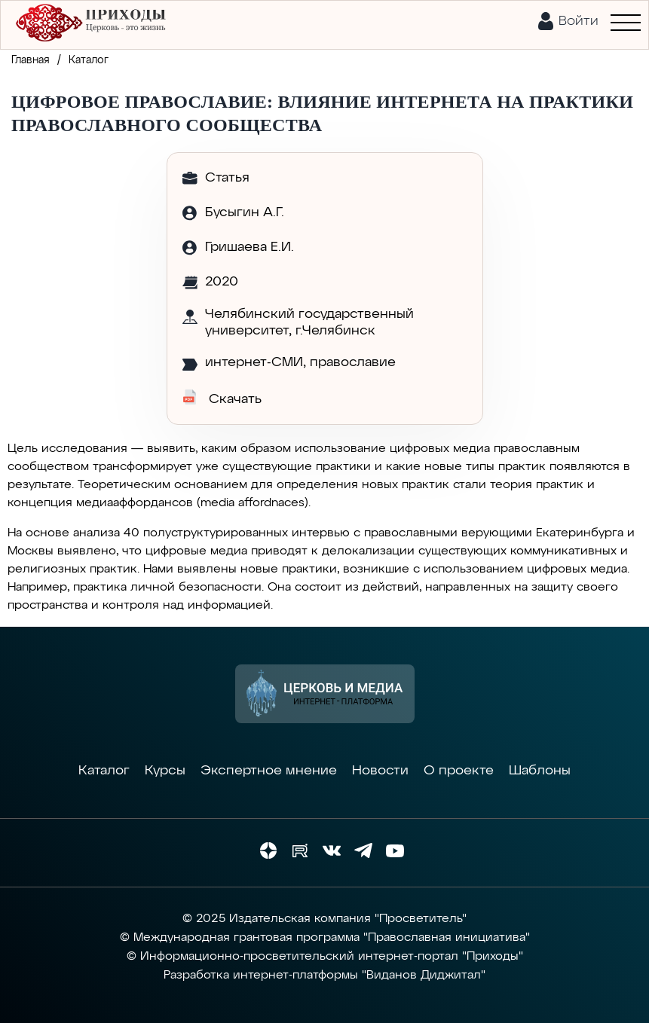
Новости (380, 770)
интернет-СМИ (254, 362)
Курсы (165, 770)
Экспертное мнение (269, 770)
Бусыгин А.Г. (244, 212)
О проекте (459, 770)
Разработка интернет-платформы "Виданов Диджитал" (324, 976)
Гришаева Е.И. (249, 247)
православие (353, 362)
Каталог (104, 770)
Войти (578, 21)
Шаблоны (540, 770)
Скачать (222, 397)
